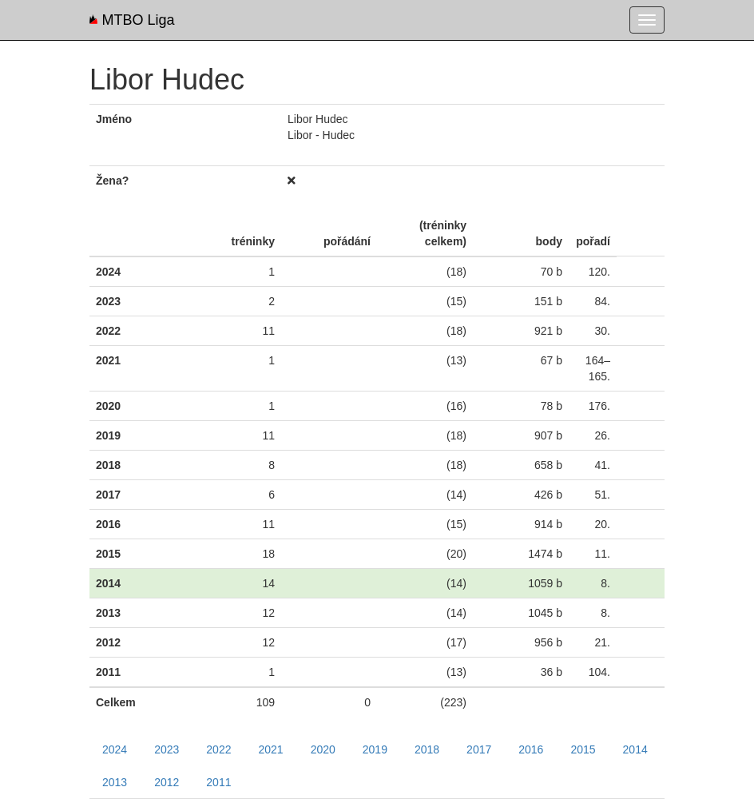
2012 (166, 782)
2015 (582, 749)
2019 (375, 749)
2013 (114, 782)
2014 (635, 749)
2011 (218, 782)
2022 (218, 749)
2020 (323, 749)
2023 (166, 749)
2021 (270, 749)
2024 (114, 749)
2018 (427, 749)
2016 (530, 749)
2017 (478, 749)
